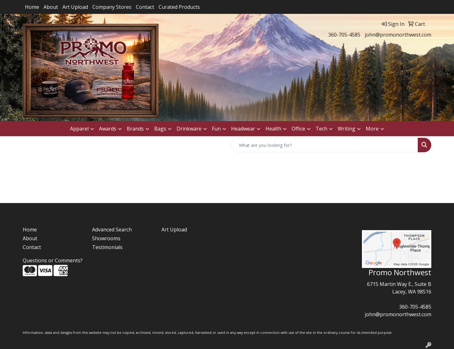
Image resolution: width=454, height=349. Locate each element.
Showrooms (106, 238)
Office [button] (298, 128)
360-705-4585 (344, 34)
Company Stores (111, 6)
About (51, 6)
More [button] (372, 128)
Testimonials (107, 247)
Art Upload (75, 6)
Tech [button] (321, 128)
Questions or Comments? (53, 260)
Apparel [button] (79, 128)
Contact (145, 6)
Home (32, 6)
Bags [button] (160, 128)
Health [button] (273, 128)
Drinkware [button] (189, 128)
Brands (135, 128)
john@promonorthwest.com (398, 34)
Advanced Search (112, 229)
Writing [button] (346, 128)
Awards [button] (107, 128)
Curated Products (179, 6)
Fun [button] (216, 128)
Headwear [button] (243, 128)
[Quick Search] (324, 145)
